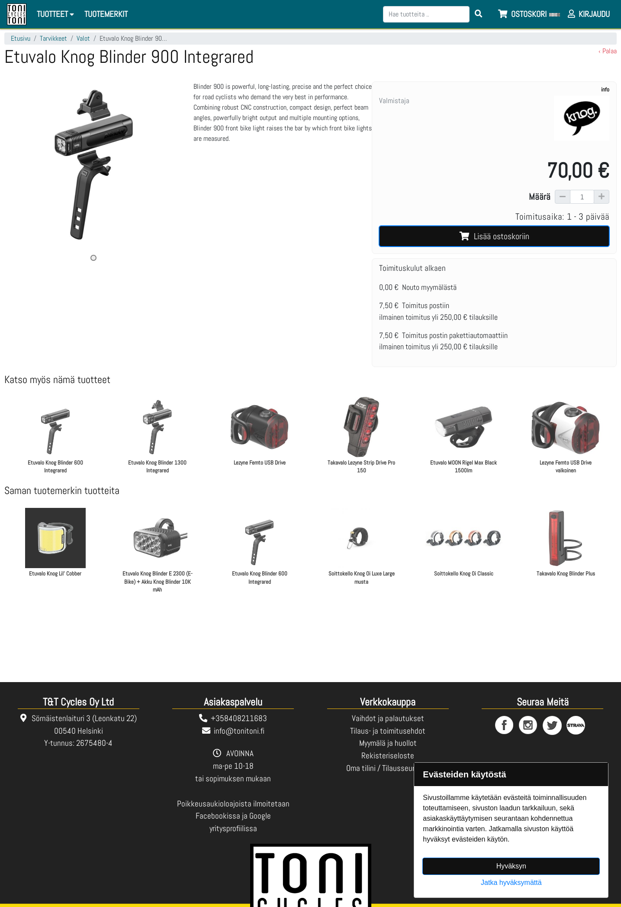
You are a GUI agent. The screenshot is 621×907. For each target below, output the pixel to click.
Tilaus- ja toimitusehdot (387, 730)
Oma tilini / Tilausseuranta (387, 768)
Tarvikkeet (53, 38)
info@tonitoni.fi (239, 730)
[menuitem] (106, 14)
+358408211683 (239, 718)
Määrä (539, 196)
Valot (83, 38)
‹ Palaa (607, 50)
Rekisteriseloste (387, 755)
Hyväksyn (511, 866)
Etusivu (20, 38)
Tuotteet (57, 14)
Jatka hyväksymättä (511, 882)
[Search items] (478, 14)
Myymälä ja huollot (388, 743)
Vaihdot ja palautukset (388, 718)
